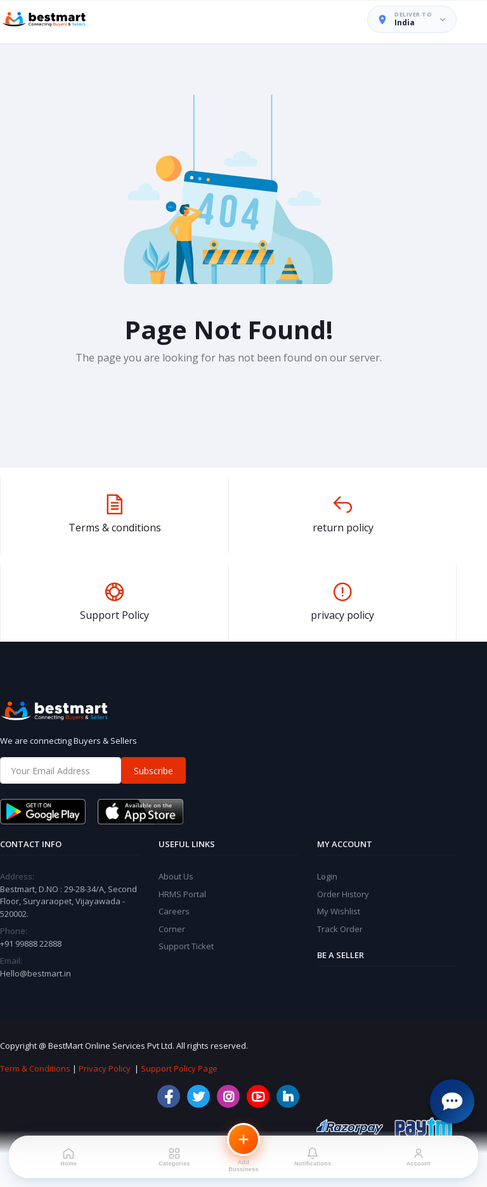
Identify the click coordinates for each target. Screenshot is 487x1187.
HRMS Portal (182, 894)
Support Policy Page (179, 1068)
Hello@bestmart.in (35, 973)
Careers (174, 911)
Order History (343, 894)
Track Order (340, 929)
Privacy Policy (105, 1068)
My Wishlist (338, 911)
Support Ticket (186, 946)
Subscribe (153, 771)
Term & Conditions (35, 1068)
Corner (172, 929)
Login (327, 876)
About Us (176, 876)
